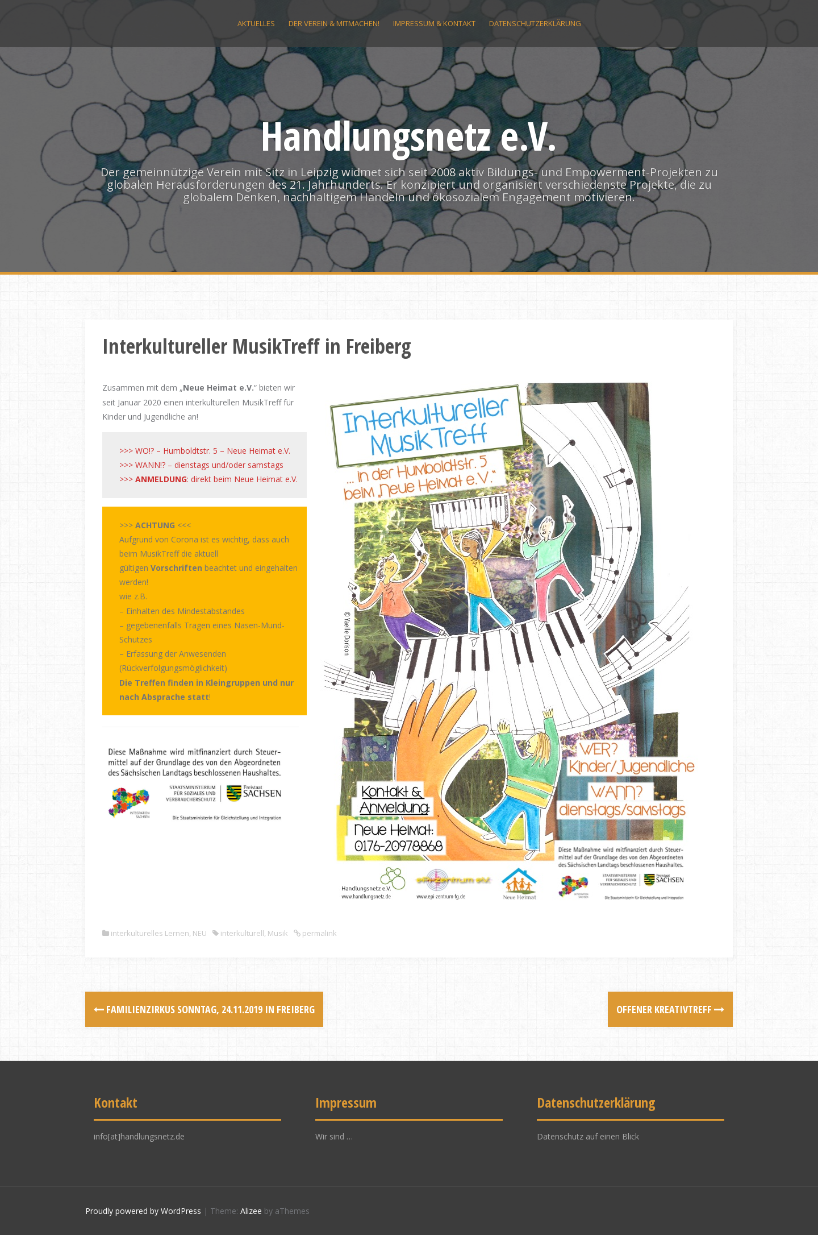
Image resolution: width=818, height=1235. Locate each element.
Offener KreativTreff (670, 1009)
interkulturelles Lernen (150, 933)
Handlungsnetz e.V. (409, 135)
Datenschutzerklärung (535, 23)
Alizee (251, 1210)
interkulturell (242, 933)
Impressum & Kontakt (434, 23)
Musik (278, 933)
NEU (200, 933)
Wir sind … (334, 1136)
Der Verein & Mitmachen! (334, 23)
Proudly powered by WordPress (143, 1210)
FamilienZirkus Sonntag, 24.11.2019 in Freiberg (204, 1009)
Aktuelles (256, 23)
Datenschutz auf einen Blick (588, 1136)
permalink (319, 933)
